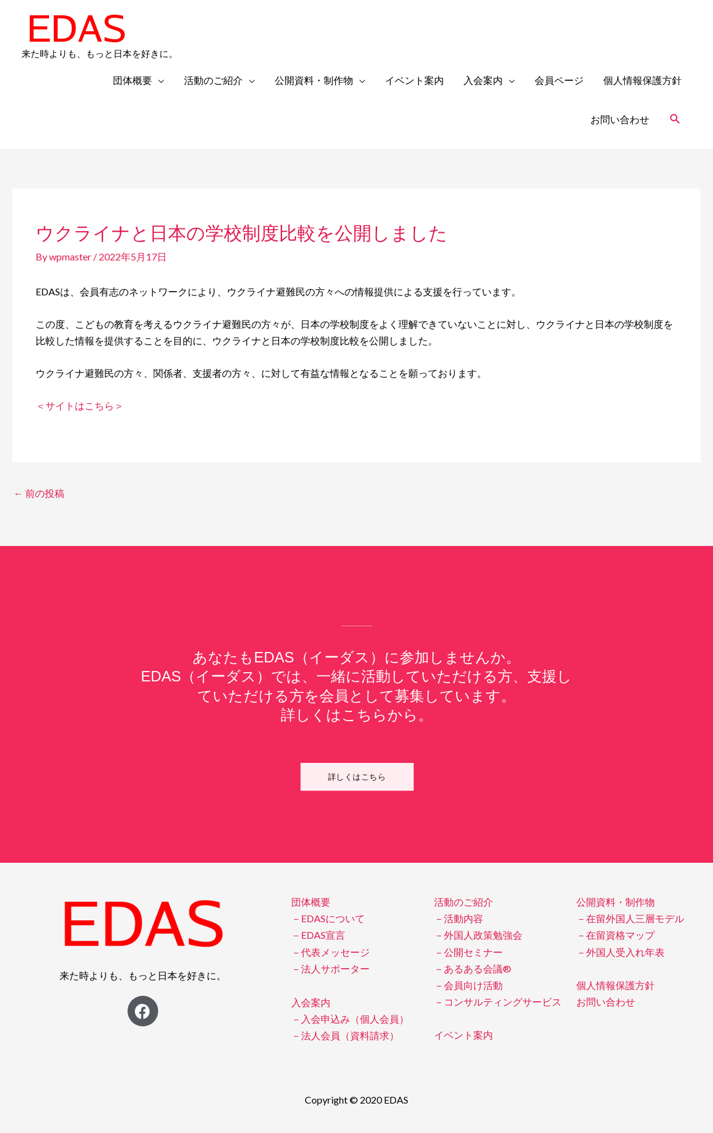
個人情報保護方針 (642, 80)
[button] (356, 776)
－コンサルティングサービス (498, 1001)
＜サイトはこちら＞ (80, 405)
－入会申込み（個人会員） (350, 1019)
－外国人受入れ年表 (620, 952)
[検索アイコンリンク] (675, 119)
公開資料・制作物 (314, 80)
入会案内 (483, 80)
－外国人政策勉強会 (478, 935)
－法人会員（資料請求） (345, 1035)
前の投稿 (38, 493)
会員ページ (559, 80)
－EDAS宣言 (318, 935)
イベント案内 (414, 80)
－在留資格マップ (615, 935)
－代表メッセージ (330, 952)
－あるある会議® (472, 968)
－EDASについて (328, 918)
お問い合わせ (619, 119)
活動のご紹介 (213, 80)
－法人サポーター (330, 968)
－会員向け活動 (468, 985)
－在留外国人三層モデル (630, 918)
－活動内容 (458, 918)
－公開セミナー (468, 952)
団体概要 (132, 80)
